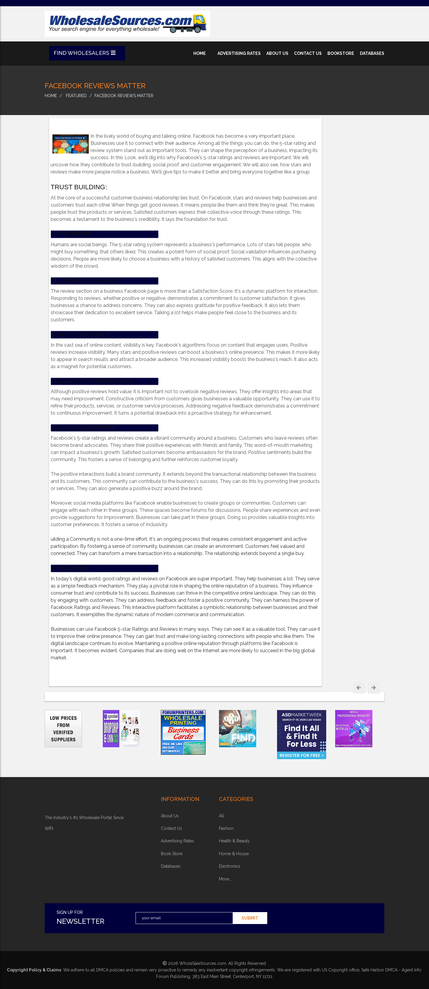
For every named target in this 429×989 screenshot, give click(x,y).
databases (372, 53)
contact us (308, 53)
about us (277, 53)
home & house (234, 853)
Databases (171, 866)
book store (171, 853)
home (199, 53)
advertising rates (239, 53)
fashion (226, 828)
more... (225, 879)
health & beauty (234, 840)
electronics (229, 866)
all (221, 815)
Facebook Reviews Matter (123, 95)
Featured (76, 95)
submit (250, 918)
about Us (170, 815)
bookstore (340, 53)
